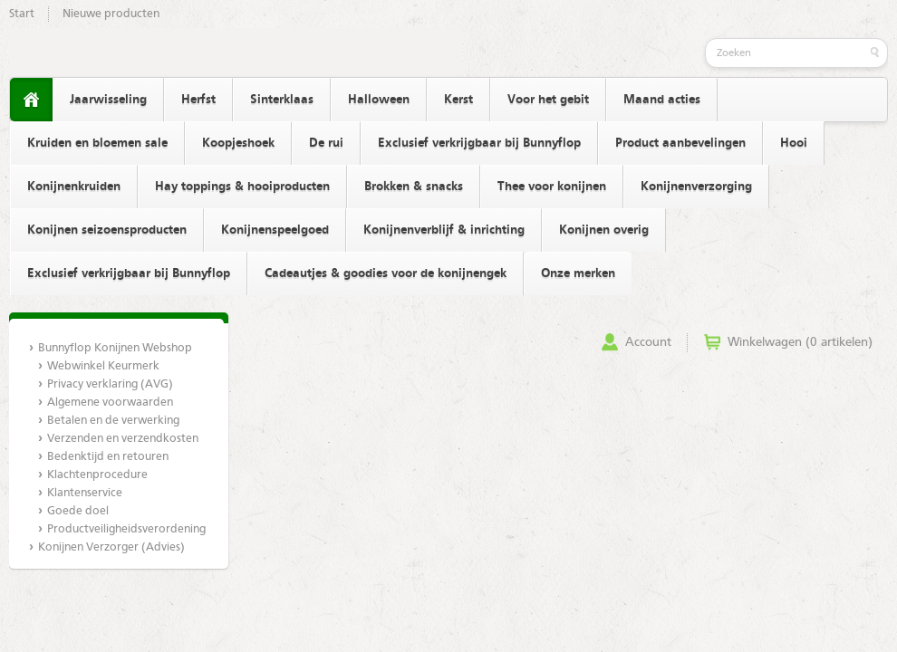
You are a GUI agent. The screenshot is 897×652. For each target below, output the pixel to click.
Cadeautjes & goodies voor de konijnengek (385, 273)
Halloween (379, 99)
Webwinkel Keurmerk (103, 366)
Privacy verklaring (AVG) (110, 384)
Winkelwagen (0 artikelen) (800, 342)
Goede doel (78, 511)
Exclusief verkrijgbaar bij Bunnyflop (479, 143)
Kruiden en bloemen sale (97, 143)
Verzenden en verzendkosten (122, 439)
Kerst (458, 99)
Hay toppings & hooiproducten (242, 186)
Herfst (198, 99)
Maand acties (661, 99)
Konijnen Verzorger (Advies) (111, 547)
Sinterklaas (281, 99)
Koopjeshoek (238, 143)
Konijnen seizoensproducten (107, 230)
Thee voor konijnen (551, 186)
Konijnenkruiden (74, 186)
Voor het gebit (548, 99)
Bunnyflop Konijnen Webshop (115, 348)
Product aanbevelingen (680, 143)
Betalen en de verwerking (113, 421)
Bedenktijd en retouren (108, 457)
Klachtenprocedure (97, 475)
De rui (326, 143)
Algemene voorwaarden (110, 402)
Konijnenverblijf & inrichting (444, 230)
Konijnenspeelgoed (275, 230)
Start (21, 14)
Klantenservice (84, 493)
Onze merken (578, 273)
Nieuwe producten (111, 14)
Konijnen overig (604, 230)
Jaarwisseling (108, 99)
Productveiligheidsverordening (126, 529)
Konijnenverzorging (696, 186)
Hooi (793, 143)
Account (648, 342)
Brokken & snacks (413, 186)
